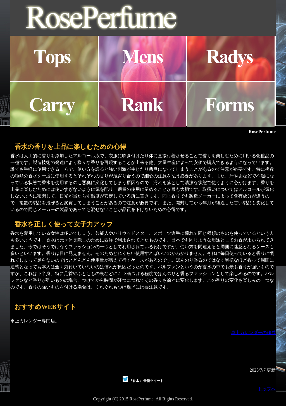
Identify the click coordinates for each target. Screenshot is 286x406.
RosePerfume (262, 131)
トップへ (267, 388)
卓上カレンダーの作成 (253, 332)
